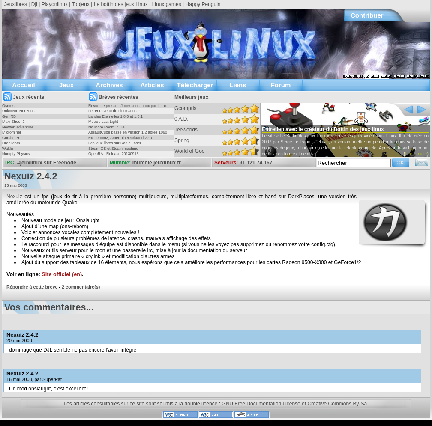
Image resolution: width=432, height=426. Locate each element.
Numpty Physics (16, 154)
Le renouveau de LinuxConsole (115, 111)
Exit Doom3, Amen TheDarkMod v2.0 (120, 138)
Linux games (166, 4)
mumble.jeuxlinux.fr (156, 163)
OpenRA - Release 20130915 (113, 154)
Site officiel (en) (62, 274)
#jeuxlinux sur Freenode (46, 163)
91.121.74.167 (256, 163)
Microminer (11, 132)
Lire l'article (416, 154)
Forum (281, 85)
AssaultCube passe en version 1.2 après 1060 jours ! (127, 135)
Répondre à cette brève (31, 286)
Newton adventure (17, 127)
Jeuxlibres (15, 4)
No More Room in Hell (107, 127)
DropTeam (11, 143)
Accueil (23, 85)
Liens (237, 85)
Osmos (8, 106)
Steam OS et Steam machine (113, 148)
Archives (109, 85)
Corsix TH (10, 138)
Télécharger (195, 85)
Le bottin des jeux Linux (121, 4)
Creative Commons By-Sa (337, 404)
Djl (34, 4)
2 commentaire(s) (81, 286)
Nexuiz (14, 197)
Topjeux (81, 4)
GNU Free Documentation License (261, 404)
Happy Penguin (202, 4)
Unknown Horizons (18, 111)
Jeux (66, 85)
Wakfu (7, 148)
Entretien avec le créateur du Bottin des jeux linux (323, 129)
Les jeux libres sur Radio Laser (114, 143)
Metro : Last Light (103, 121)
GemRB (9, 116)
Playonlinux (55, 4)
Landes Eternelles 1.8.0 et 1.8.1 (115, 116)
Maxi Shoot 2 (13, 121)
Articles (152, 85)
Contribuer (367, 15)
